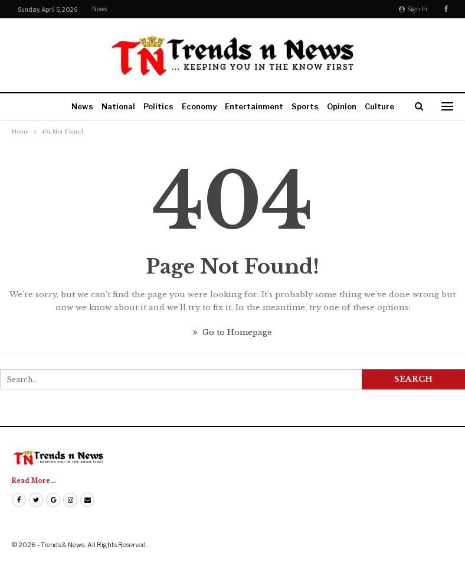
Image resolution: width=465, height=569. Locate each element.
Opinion (341, 106)
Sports (305, 106)
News (99, 8)
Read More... (33, 481)
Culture (379, 106)
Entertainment (254, 106)
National (118, 106)
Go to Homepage (232, 332)
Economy (199, 106)
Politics (158, 106)
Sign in (413, 8)
